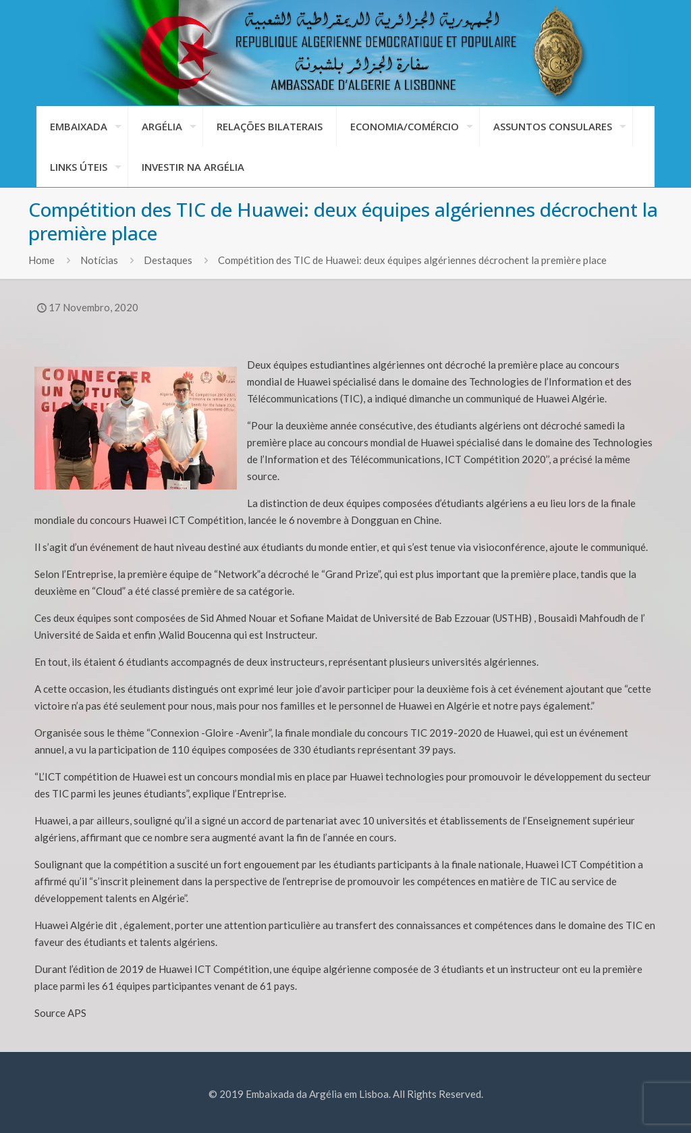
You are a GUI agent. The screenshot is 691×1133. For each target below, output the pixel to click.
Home (41, 260)
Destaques (168, 260)
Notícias (99, 260)
